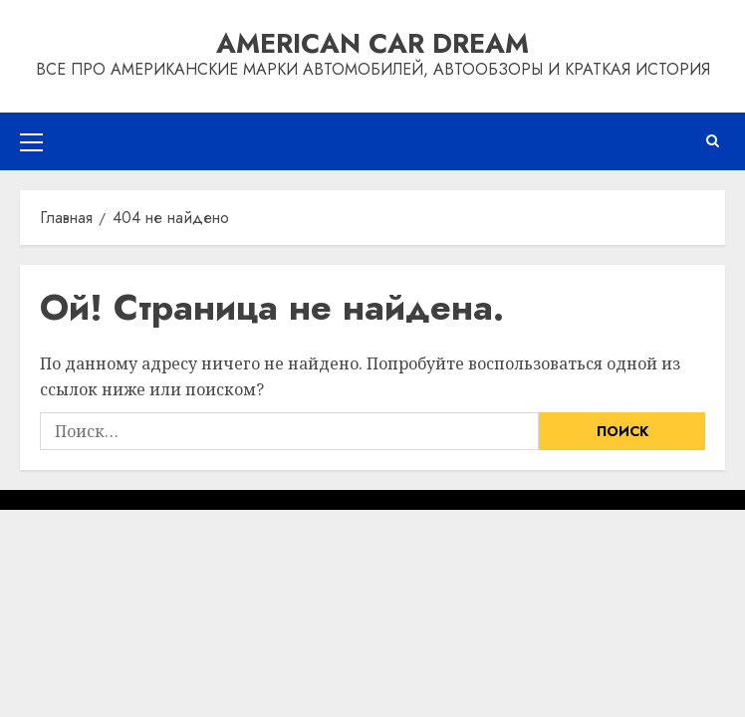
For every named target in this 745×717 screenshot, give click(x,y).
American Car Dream (372, 43)
